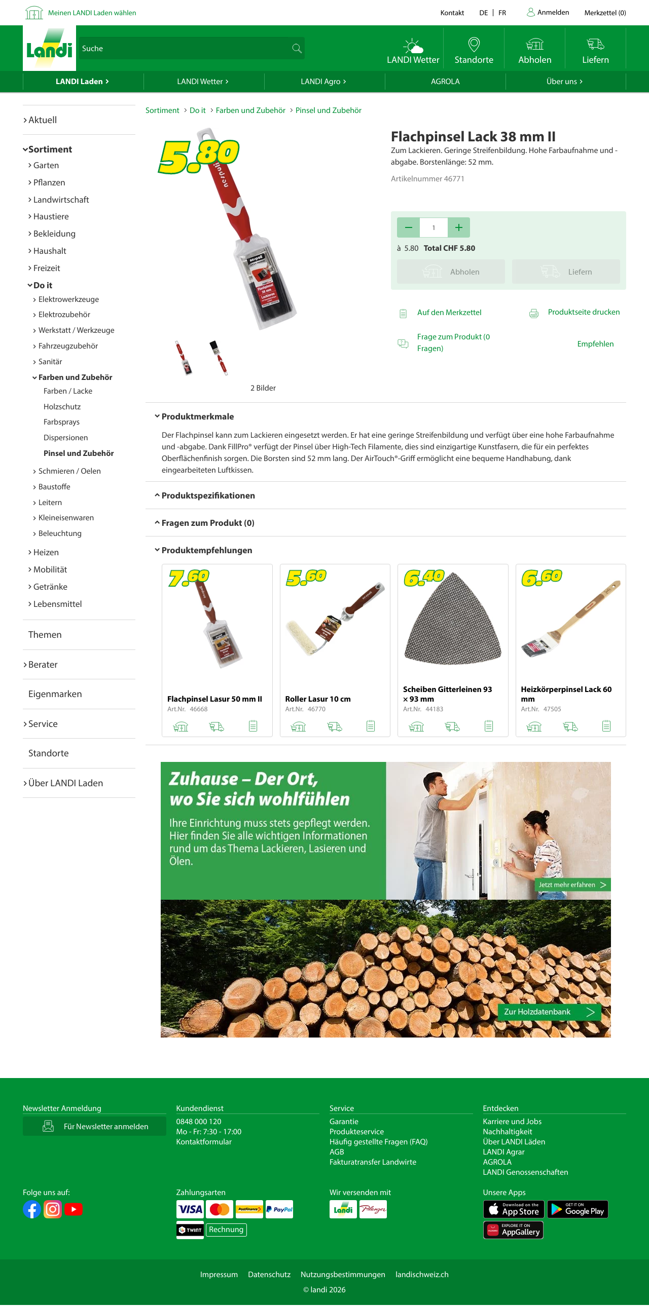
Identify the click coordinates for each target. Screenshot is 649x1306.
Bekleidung (54, 233)
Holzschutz (62, 407)
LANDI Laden (79, 81)
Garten (46, 165)
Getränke (50, 586)
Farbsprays (62, 422)
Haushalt (49, 250)
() (605, 12)
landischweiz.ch (422, 1275)
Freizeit (46, 268)
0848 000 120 (199, 1122)
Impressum (219, 1275)
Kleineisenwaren (66, 518)
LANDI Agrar (504, 1152)
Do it (42, 285)
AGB (337, 1152)
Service (43, 723)
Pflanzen (49, 182)
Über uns (562, 81)
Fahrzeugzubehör (68, 346)
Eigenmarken (55, 693)
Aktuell (42, 119)
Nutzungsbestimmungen (343, 1275)
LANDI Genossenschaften (525, 1172)
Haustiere (51, 216)
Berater (43, 664)
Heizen (46, 552)
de (484, 12)
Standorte (48, 753)
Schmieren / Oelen (70, 471)
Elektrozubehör (64, 315)
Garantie (344, 1122)
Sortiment (50, 149)
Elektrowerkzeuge (69, 299)
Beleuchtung (60, 533)
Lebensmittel (57, 603)
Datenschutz (269, 1275)
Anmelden (553, 12)
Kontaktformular (204, 1142)
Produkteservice (357, 1132)
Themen (45, 634)
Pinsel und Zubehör (79, 453)
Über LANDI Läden (514, 1142)
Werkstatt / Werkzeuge (77, 330)
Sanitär (50, 362)
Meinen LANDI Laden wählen (92, 12)
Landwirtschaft (61, 199)
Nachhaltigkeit (507, 1132)
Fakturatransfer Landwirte (373, 1162)
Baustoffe (54, 487)
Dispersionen (66, 438)
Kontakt (452, 12)
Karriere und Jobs (512, 1122)
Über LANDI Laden (65, 783)
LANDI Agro (320, 81)
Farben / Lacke (68, 391)
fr (502, 12)
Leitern (50, 502)
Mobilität (50, 569)
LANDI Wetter (200, 81)
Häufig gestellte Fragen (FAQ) (379, 1142)
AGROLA (445, 81)
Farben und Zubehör (76, 377)
